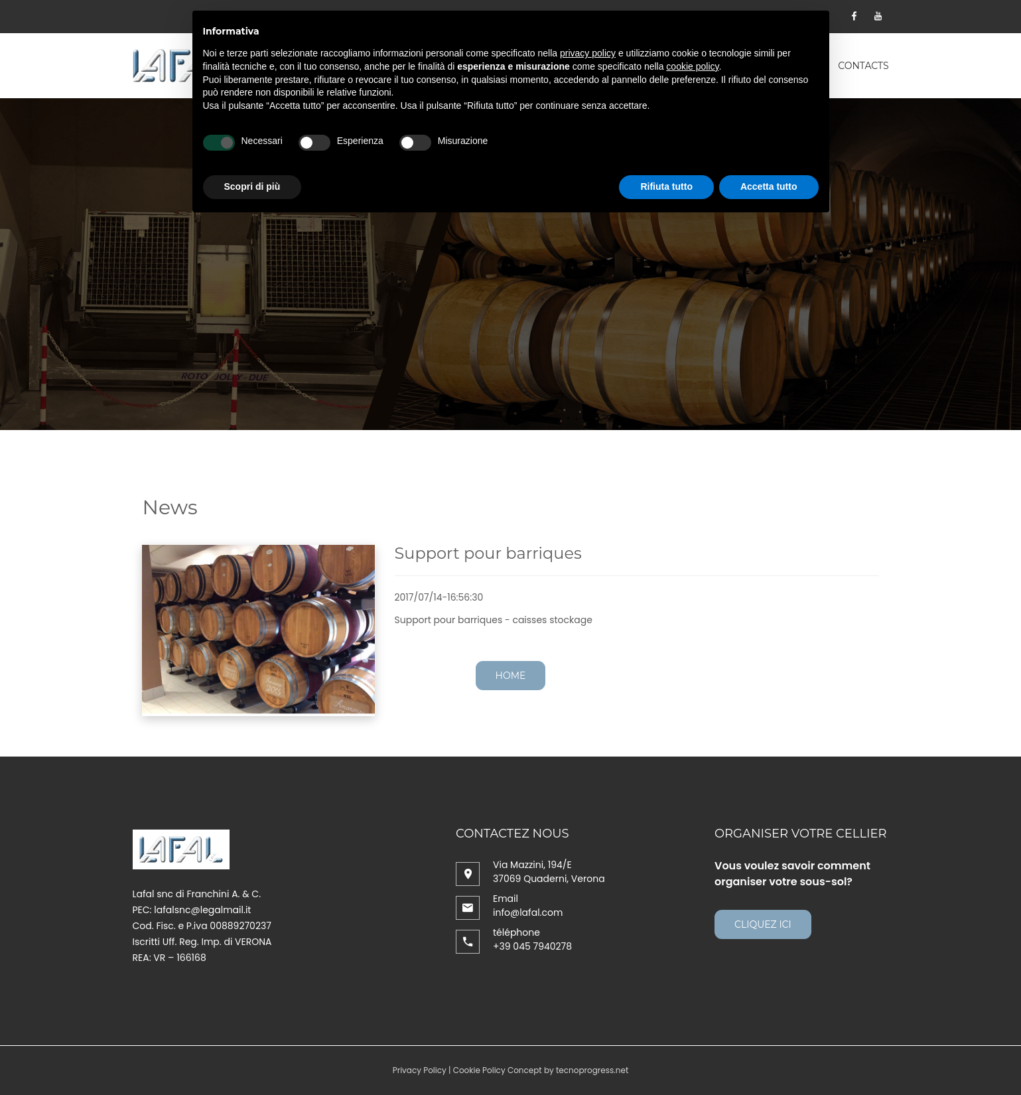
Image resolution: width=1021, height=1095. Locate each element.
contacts (863, 66)
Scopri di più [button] (252, 186)
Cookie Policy (479, 1070)
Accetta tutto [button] (768, 186)
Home (511, 676)
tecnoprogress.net (592, 1070)
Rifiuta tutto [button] (666, 186)
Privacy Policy (419, 1070)
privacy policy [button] (588, 53)
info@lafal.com (528, 912)
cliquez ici (762, 924)
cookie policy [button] (692, 66)
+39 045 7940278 (532, 946)
